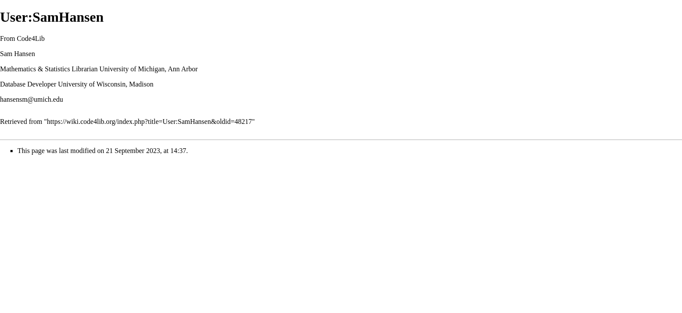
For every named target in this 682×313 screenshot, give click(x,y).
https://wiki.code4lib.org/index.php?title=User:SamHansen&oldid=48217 (149, 121)
